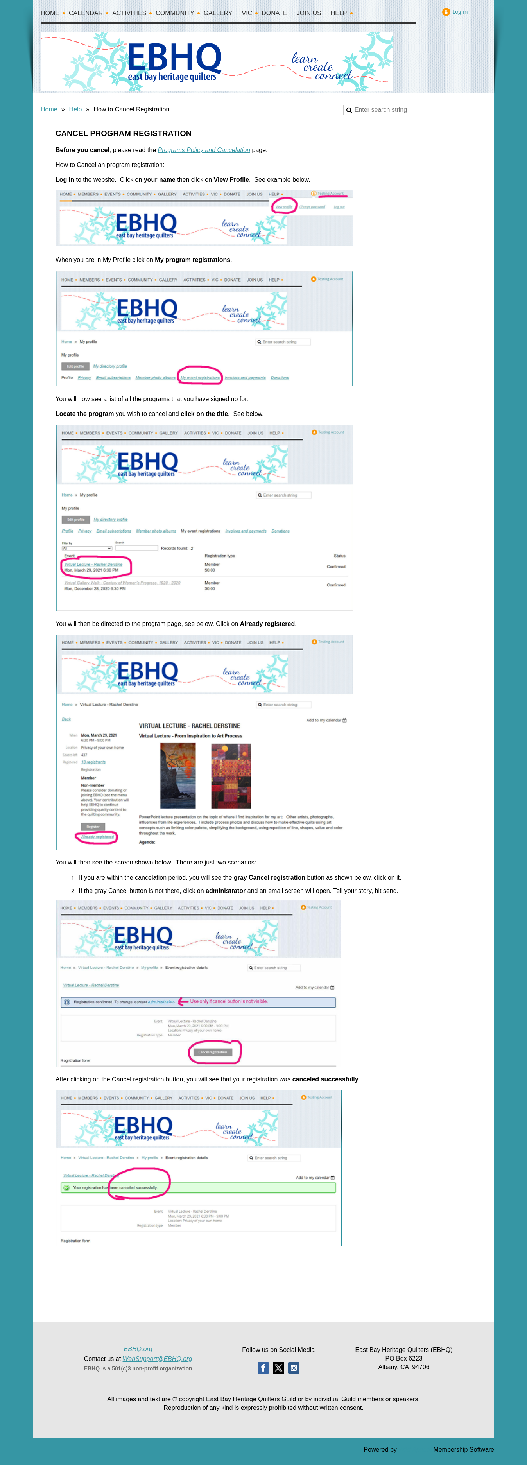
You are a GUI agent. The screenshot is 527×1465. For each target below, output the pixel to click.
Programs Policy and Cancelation (204, 150)
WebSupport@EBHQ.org (157, 1359)
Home (49, 109)
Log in (460, 11)
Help (75, 109)
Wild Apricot (415, 1449)
